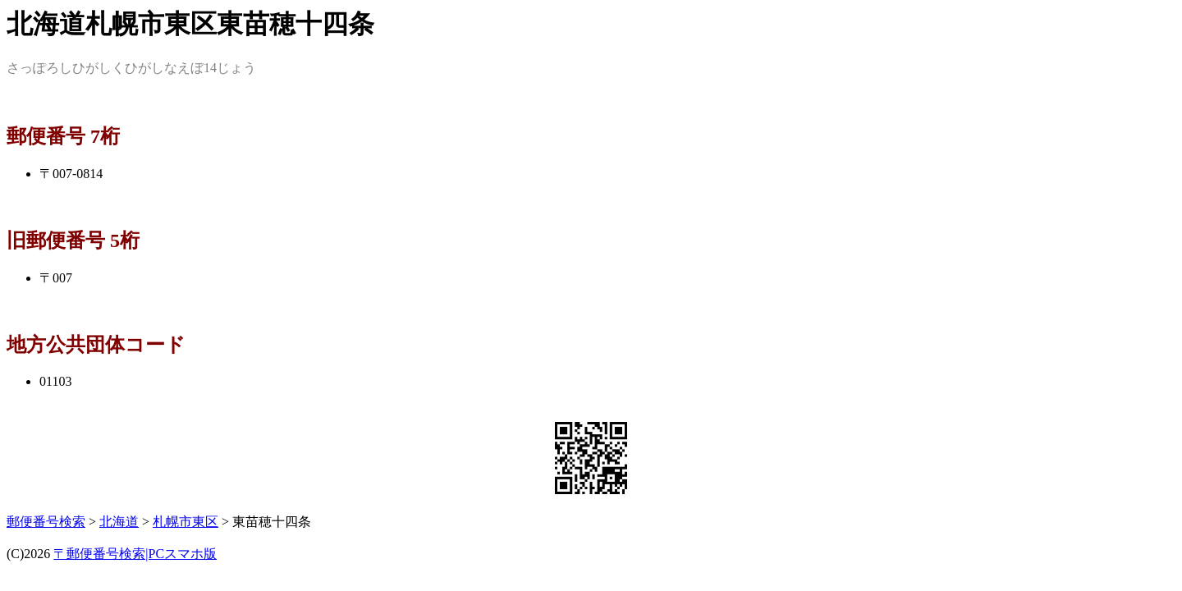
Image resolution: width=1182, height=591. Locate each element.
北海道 (119, 522)
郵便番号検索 (46, 522)
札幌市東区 (185, 522)
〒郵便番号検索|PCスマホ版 (135, 554)
